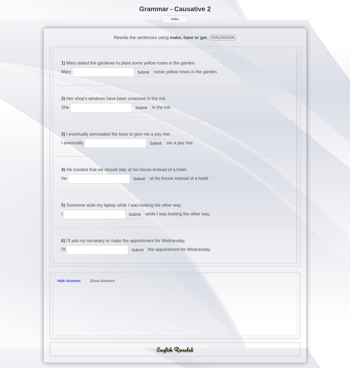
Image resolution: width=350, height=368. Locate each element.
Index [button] (175, 19)
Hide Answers (69, 281)
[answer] (103, 72)
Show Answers (102, 281)
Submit (143, 72)
